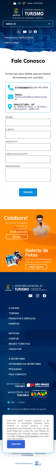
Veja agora (36, 268)
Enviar (17, 238)
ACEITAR (16, 444)
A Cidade (14, 309)
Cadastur (15, 350)
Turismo (14, 315)
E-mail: (9, 129)
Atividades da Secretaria (25, 365)
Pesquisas (15, 370)
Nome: (9, 117)
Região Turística (19, 345)
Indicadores (12, 43)
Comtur (14, 340)
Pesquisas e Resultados (19, 38)
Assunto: (11, 141)
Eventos (14, 325)
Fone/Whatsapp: (16, 153)
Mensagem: (12, 166)
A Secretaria (17, 360)
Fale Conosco (17, 376)
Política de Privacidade (27, 436)
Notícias (14, 335)
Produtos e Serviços (22, 320)
